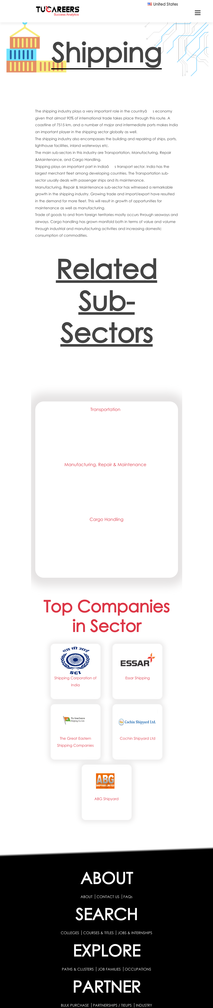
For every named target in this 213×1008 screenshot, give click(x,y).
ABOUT (86, 896)
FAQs (127, 896)
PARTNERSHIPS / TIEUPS (113, 1005)
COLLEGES (70, 933)
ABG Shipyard (106, 798)
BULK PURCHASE (75, 1005)
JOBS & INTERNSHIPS (135, 933)
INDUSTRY (144, 1005)
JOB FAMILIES (109, 969)
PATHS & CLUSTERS (78, 969)
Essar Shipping (137, 678)
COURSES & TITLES (98, 933)
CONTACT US (108, 896)
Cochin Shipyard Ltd (137, 738)
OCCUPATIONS (138, 969)
